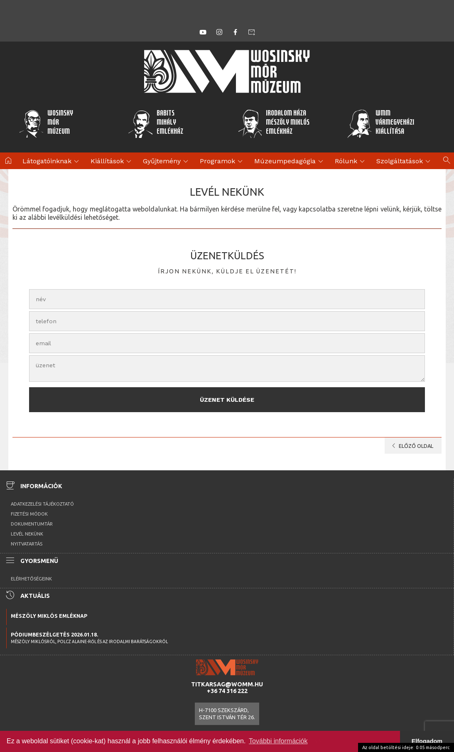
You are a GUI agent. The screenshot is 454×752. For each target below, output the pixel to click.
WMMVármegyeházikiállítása (380, 123)
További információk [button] (278, 741)
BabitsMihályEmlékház (155, 123)
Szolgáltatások (404, 161)
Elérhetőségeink (31, 578)
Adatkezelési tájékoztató (42, 503)
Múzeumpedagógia (290, 161)
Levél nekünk (27, 533)
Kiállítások (112, 161)
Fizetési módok (29, 513)
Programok (222, 161)
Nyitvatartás (26, 543)
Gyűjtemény (167, 161)
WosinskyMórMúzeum (46, 123)
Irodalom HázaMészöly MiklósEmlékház (274, 123)
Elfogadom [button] (427, 741)
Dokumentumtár (32, 523)
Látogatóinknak (51, 161)
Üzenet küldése (227, 399)
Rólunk (351, 161)
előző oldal (411, 446)
